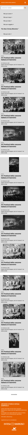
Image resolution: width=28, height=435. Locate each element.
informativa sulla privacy (6, 416)
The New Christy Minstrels (10, 29)
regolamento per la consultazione (8, 420)
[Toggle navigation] (25, 2)
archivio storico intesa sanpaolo (8, 2)
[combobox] (8, 13)
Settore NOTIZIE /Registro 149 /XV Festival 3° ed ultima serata (14, 53)
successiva (14, 394)
